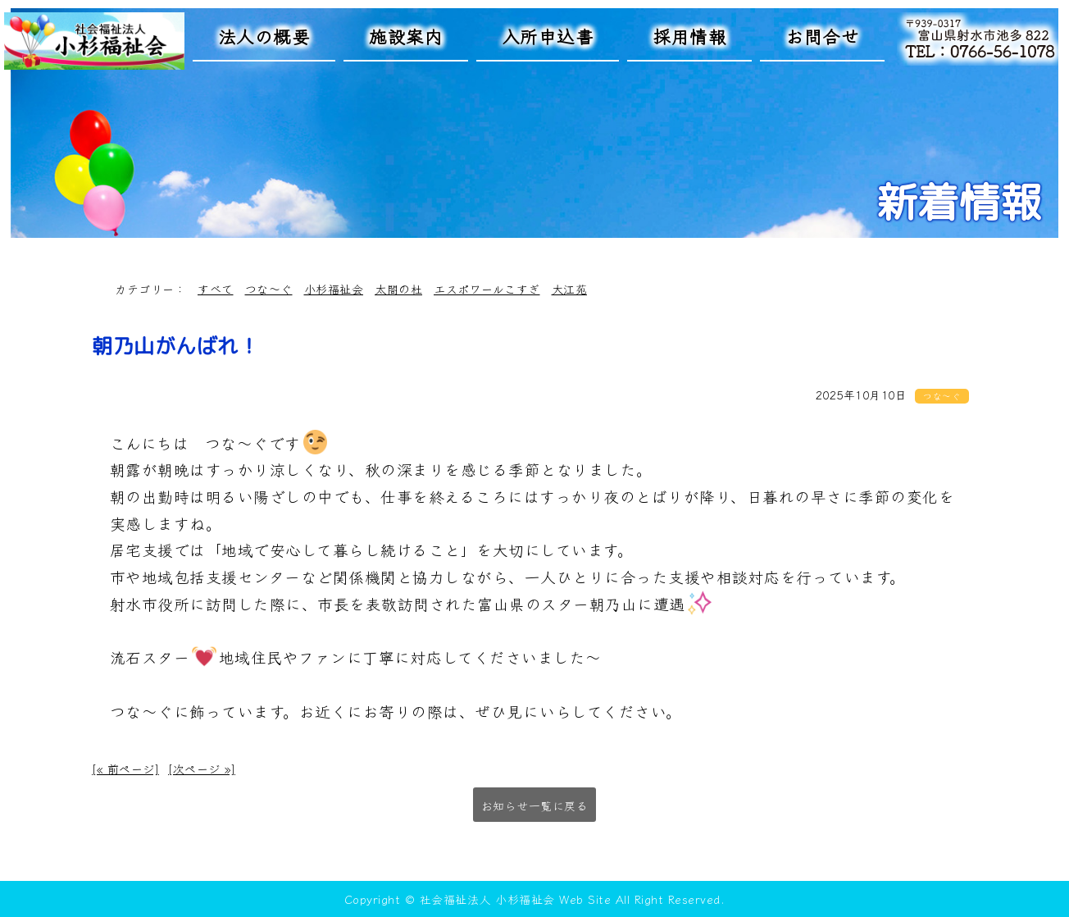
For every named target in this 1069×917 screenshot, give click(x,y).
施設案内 (406, 35)
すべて (216, 289)
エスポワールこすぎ (487, 289)
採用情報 (689, 35)
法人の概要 (264, 35)
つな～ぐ (269, 289)
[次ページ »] (201, 768)
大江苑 (570, 289)
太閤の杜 (398, 289)
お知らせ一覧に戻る (535, 805)
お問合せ (822, 35)
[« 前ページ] (125, 768)
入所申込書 (548, 35)
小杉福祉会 (334, 289)
